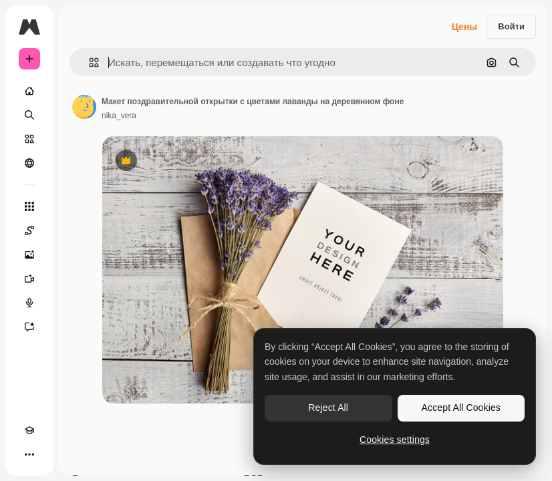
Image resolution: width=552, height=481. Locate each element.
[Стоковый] (29, 139)
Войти (511, 26)
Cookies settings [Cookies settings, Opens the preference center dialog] (395, 439)
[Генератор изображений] (29, 254)
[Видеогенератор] (29, 278)
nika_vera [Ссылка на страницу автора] (119, 115)
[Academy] (29, 430)
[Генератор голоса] (29, 302)
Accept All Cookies (461, 407)
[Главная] (29, 91)
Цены (465, 26)
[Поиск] (29, 115)
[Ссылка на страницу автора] (84, 107)
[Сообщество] (29, 163)
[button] (88, 62)
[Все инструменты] (29, 206)
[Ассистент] (29, 326)
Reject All (328, 407)
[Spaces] (29, 230)
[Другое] (29, 454)
